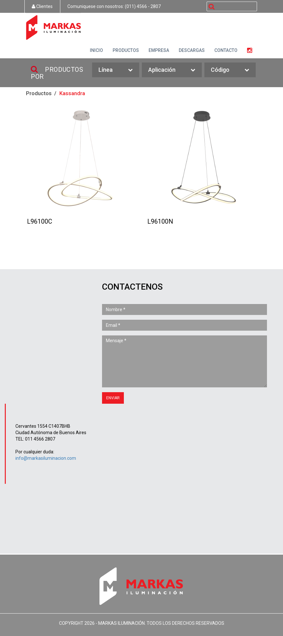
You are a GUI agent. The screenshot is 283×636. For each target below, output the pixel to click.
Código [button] (230, 70)
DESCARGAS (192, 50)
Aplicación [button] (171, 70)
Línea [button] (116, 70)
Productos (39, 93)
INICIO (96, 50)
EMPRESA (159, 50)
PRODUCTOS (126, 50)
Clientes (42, 6)
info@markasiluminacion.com (45, 458)
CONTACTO (225, 50)
